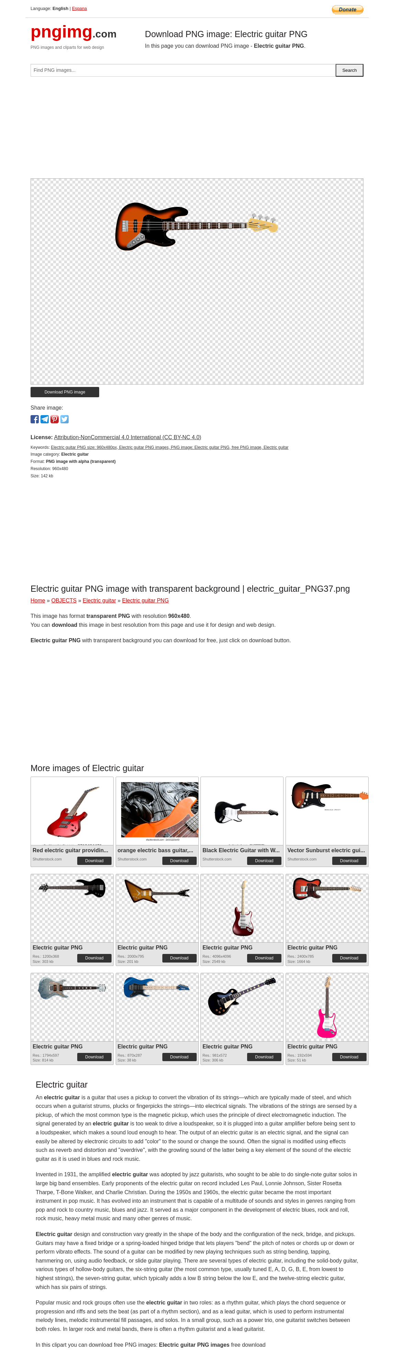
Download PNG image (65, 392)
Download (94, 860)
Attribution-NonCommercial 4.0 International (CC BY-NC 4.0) (127, 437)
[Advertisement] (197, 130)
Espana (79, 8)
